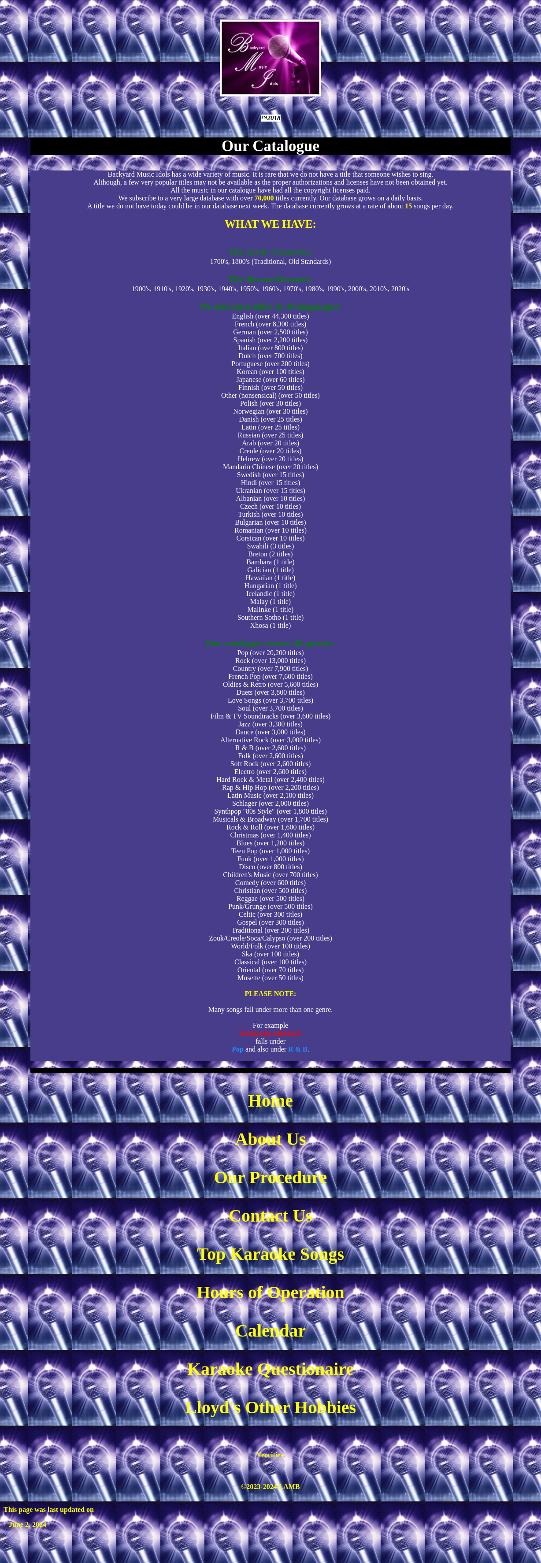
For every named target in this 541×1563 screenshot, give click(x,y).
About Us (270, 1139)
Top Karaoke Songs (270, 1254)
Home (270, 1101)
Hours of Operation (270, 1292)
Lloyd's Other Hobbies (270, 1407)
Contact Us (270, 1216)
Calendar (270, 1331)
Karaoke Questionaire (270, 1369)
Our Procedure (270, 1177)
